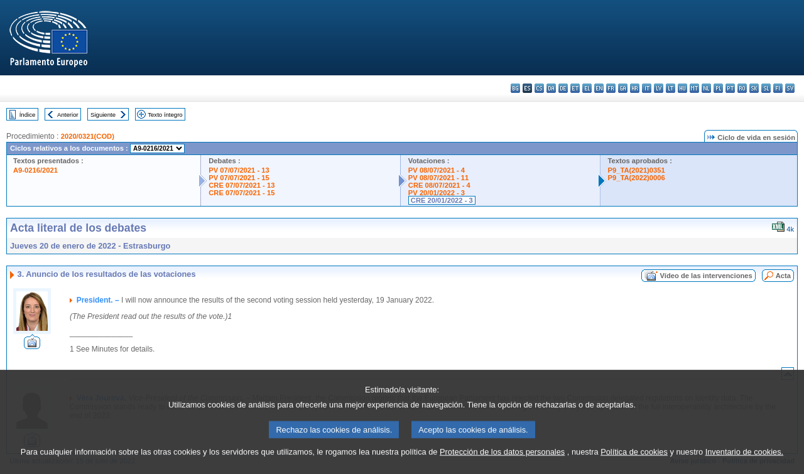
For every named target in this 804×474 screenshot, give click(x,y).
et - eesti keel (575, 88)
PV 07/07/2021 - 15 (239, 177)
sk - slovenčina (754, 88)
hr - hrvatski (634, 88)
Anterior (68, 114)
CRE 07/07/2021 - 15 (241, 193)
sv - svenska (790, 88)
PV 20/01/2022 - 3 (436, 193)
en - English (599, 88)
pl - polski (718, 88)
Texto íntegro (165, 114)
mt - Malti (694, 88)
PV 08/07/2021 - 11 (438, 177)
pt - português (730, 88)
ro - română (742, 88)
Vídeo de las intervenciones (706, 275)
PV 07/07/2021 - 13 (239, 170)
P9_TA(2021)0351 (636, 170)
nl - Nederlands (706, 88)
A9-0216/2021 (35, 170)
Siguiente (103, 114)
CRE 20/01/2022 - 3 (442, 200)
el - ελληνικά (587, 88)
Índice (27, 114)
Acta (783, 275)
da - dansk (551, 88)
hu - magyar (682, 88)
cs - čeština (539, 88)
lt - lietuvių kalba (670, 88)
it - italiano (646, 88)
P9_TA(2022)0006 (636, 177)
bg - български (515, 88)
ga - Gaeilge (622, 88)
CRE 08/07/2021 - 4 (439, 185)
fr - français (611, 88)
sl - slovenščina (766, 88)
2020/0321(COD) (87, 136)
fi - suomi (778, 88)
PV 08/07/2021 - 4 (436, 170)
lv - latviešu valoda (658, 88)
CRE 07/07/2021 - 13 (241, 185)
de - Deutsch (563, 88)
